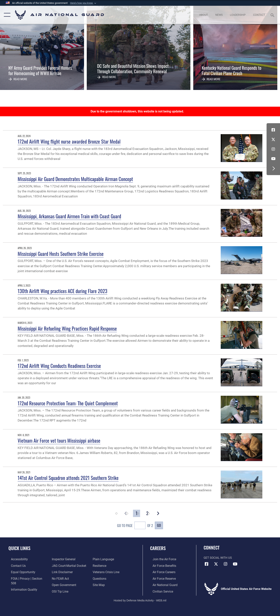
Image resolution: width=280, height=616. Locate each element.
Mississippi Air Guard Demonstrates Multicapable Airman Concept (75, 178)
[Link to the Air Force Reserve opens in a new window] (161, 578)
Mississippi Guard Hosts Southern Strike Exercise (61, 253)
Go (159, 525)
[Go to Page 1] (136, 513)
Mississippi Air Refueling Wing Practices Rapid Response (67, 328)
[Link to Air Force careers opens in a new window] (161, 572)
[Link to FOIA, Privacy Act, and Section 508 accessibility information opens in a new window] (26, 578)
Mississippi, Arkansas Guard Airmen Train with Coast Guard (69, 216)
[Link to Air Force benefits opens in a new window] (161, 565)
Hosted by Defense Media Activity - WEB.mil (140, 599)
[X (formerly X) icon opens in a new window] (273, 139)
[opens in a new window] (16, 559)
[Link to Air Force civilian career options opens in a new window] (160, 591)
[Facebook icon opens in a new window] (273, 130)
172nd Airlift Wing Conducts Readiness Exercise (59, 365)
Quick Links (19, 548)
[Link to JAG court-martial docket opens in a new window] (67, 559)
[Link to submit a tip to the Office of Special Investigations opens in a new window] (58, 584)
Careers (158, 548)
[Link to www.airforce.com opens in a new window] (161, 559)
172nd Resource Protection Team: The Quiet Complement (68, 403)
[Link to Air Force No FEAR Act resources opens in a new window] (59, 572)
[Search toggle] (273, 15)
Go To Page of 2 (135, 526)
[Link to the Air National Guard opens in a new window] (162, 584)
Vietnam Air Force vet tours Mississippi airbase (59, 440)
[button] (83, 3)
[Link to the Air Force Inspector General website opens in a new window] (19, 591)
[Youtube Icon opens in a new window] (273, 159)
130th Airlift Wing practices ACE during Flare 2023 (62, 290)
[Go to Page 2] (147, 513)
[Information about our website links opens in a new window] (61, 565)
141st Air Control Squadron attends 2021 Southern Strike (68, 477)
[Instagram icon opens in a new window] (273, 149)
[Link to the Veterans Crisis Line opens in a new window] (106, 565)
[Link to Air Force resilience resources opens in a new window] (100, 559)
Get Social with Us (218, 557)
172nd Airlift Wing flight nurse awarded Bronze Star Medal (69, 141)
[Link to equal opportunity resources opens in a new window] (19, 572)
